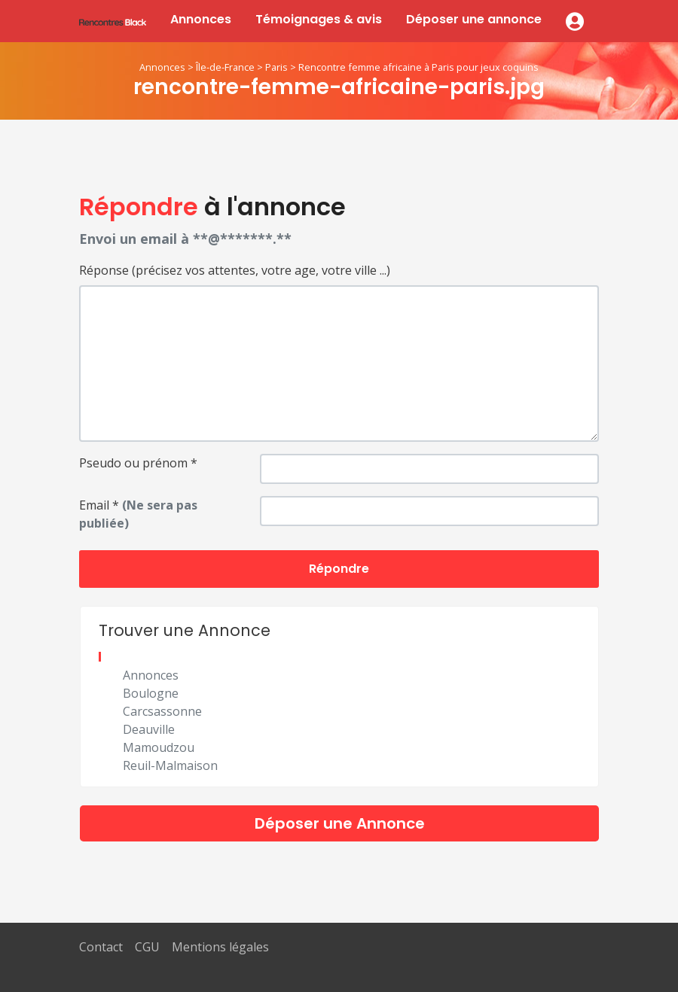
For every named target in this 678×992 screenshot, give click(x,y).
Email (138, 514)
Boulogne (151, 693)
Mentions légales (220, 947)
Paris (276, 67)
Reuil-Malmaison (170, 765)
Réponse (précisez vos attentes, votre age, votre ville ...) (234, 270)
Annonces (200, 19)
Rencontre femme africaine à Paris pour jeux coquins (418, 67)
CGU (147, 947)
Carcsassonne (162, 711)
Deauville (149, 729)
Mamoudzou (158, 747)
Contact (101, 947)
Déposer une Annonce (340, 823)
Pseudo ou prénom (138, 463)
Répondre (339, 568)
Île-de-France (225, 67)
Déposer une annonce (474, 19)
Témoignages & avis (318, 19)
